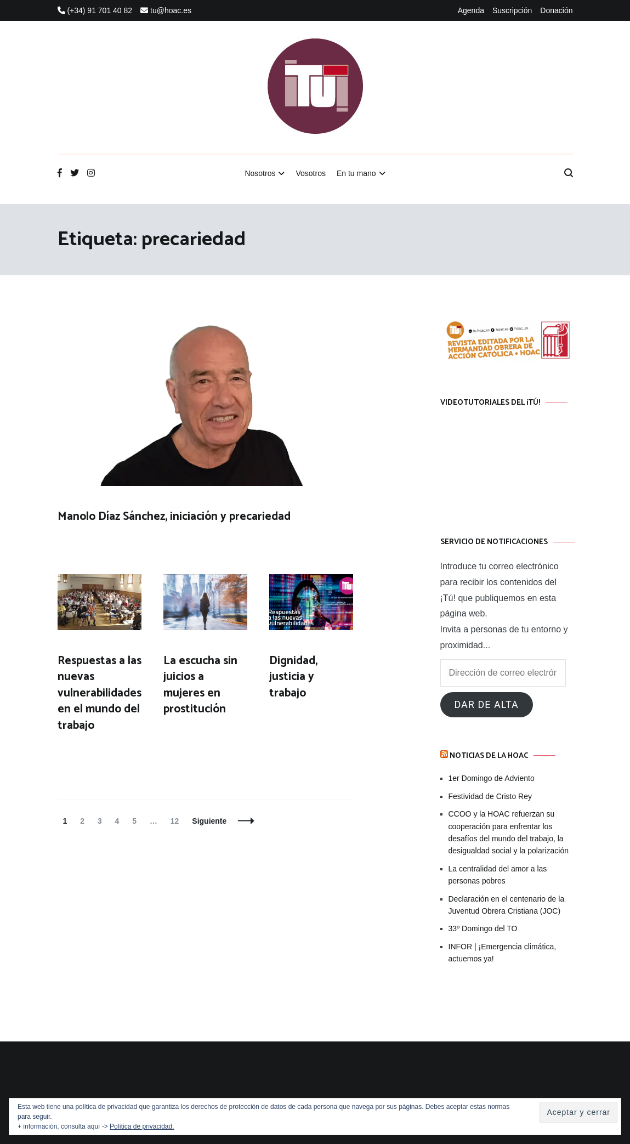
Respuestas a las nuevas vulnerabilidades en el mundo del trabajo (99, 693)
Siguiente (209, 821)
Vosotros (310, 173)
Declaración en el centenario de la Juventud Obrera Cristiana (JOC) (507, 904)
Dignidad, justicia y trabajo (293, 677)
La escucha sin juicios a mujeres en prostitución (200, 685)
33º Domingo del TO (483, 928)
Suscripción (512, 10)
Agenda (471, 10)
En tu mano (356, 173)
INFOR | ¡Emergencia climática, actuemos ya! (503, 952)
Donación (556, 10)
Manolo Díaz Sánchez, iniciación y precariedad (174, 516)
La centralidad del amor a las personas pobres (498, 874)
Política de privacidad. (142, 1126)
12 (177, 821)
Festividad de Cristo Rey (490, 796)
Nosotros (260, 173)
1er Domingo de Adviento (492, 778)
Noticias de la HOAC (489, 756)
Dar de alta (486, 704)
